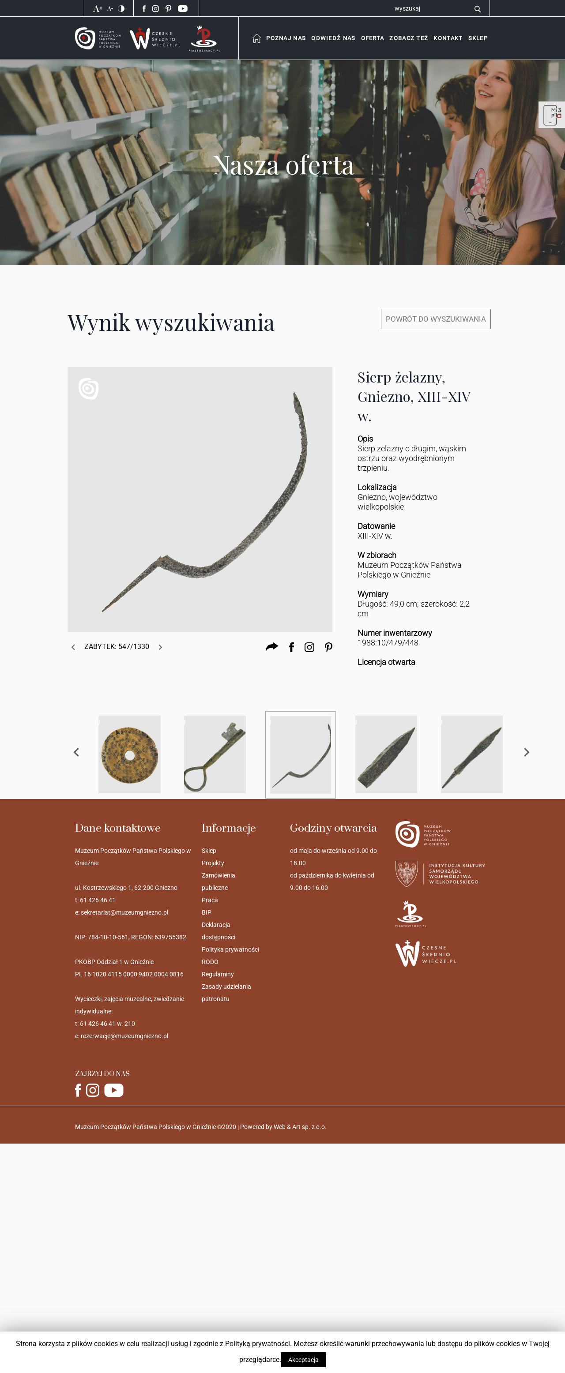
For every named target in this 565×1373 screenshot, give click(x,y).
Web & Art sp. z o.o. (300, 1126)
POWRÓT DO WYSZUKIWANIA (436, 319)
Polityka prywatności (230, 949)
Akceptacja (303, 1359)
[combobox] (286, 38)
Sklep (209, 850)
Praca (210, 900)
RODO (210, 961)
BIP (206, 912)
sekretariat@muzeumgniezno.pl (124, 912)
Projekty (213, 863)
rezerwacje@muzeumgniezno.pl (124, 1035)
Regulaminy (218, 974)
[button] (448, 38)
